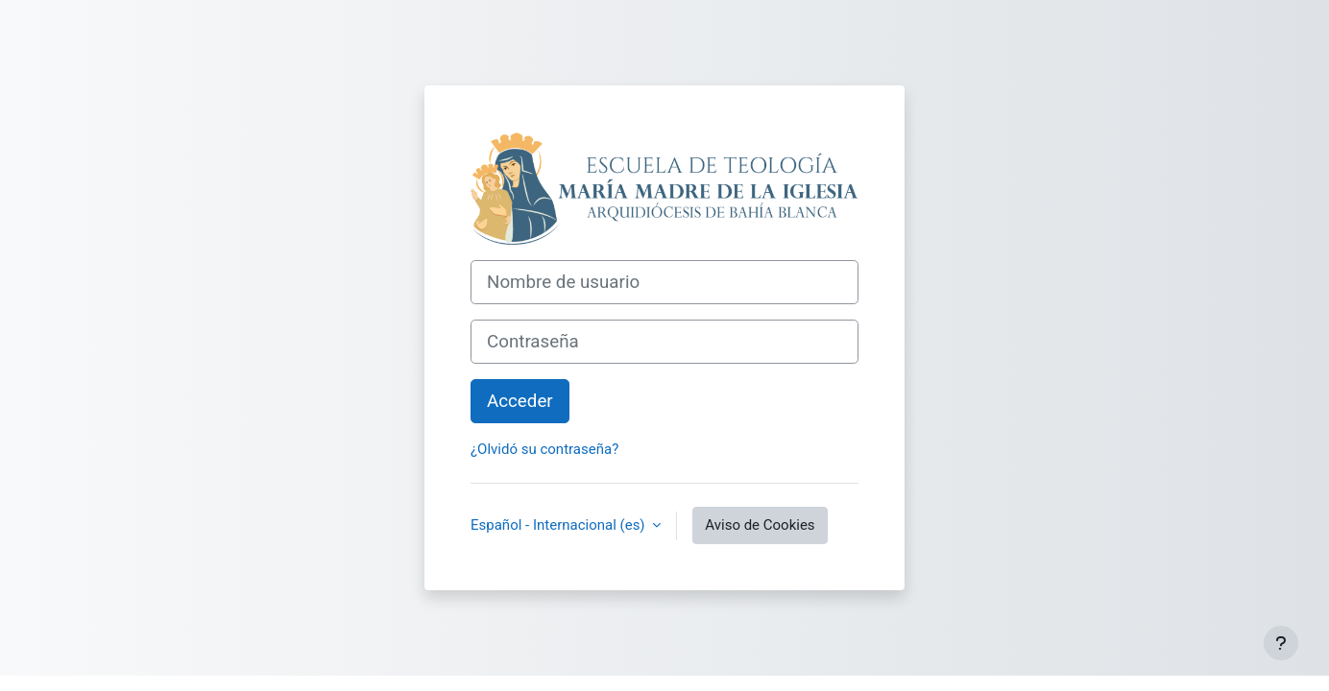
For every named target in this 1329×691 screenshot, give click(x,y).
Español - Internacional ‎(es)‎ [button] (559, 525)
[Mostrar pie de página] (1281, 643)
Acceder (520, 401)
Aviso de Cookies (759, 525)
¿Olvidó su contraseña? (544, 449)
